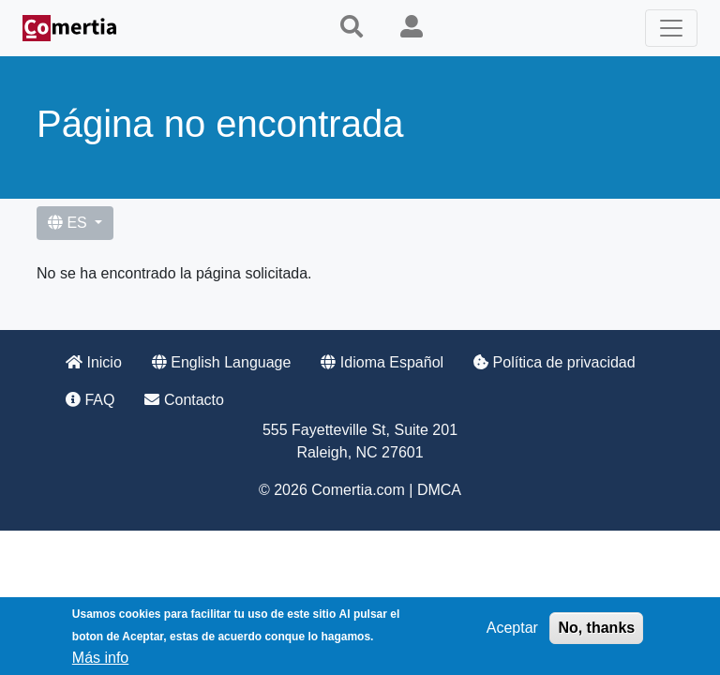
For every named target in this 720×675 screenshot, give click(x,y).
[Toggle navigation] (671, 28)
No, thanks (596, 631)
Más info (100, 661)
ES (69, 223)
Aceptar (512, 631)
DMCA (439, 490)
